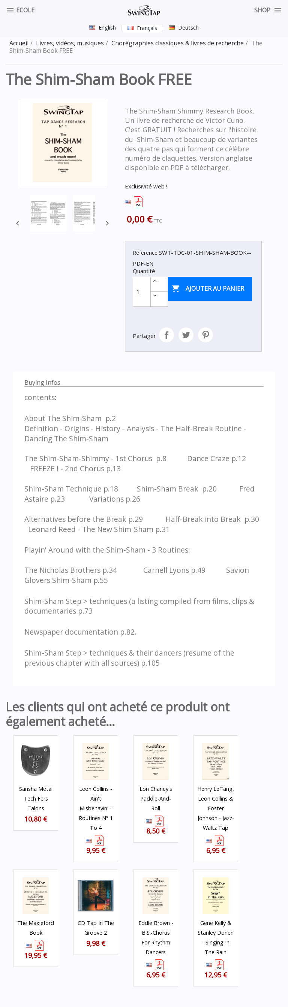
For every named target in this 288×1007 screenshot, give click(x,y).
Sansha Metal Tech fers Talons (35, 798)
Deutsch (188, 27)
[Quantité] (142, 292)
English (107, 27)
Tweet (186, 334)
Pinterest (205, 334)
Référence (145, 252)
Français (147, 27)
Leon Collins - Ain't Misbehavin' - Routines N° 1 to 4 (96, 808)
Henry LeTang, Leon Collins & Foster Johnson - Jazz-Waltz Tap (215, 808)
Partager (166, 334)
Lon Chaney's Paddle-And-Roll (156, 798)
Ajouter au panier (207, 289)
